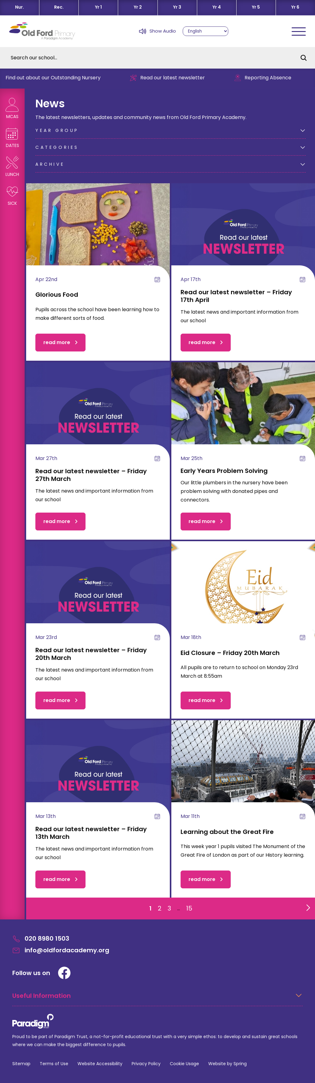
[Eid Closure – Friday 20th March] (243, 596)
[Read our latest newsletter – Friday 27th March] (98, 417)
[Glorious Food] (98, 238)
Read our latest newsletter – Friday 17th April (236, 296)
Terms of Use (54, 1064)
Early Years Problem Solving (224, 470)
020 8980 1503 (40, 938)
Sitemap (21, 1064)
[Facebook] (64, 973)
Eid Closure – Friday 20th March (230, 653)
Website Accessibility (100, 1064)
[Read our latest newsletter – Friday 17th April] (243, 238)
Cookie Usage (184, 1064)
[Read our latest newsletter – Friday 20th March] (98, 596)
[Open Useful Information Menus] (157, 999)
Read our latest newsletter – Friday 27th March (91, 475)
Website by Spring (227, 1064)
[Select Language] (205, 31)
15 (189, 908)
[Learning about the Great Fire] (243, 775)
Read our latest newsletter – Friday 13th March (91, 833)
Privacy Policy (146, 1064)
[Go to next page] (307, 906)
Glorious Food (56, 294)
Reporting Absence (267, 77)
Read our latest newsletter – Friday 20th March (91, 654)
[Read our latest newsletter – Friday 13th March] (98, 775)
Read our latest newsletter (171, 77)
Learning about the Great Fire (227, 831)
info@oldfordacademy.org (60, 950)
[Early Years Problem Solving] (243, 417)
